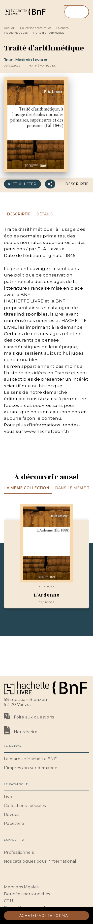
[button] (42, 66)
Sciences (62, 28)
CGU (8, 901)
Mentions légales (21, 887)
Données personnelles (27, 894)
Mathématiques (16, 32)
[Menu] (76, 12)
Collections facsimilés (35, 28)
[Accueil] (25, 11)
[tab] (18, 214)
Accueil (9, 28)
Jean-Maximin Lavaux (25, 60)
